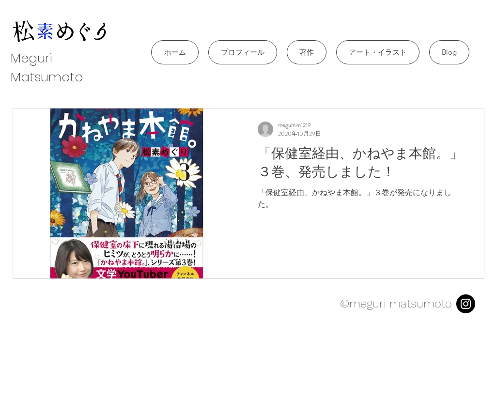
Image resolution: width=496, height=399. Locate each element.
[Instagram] (465, 303)
